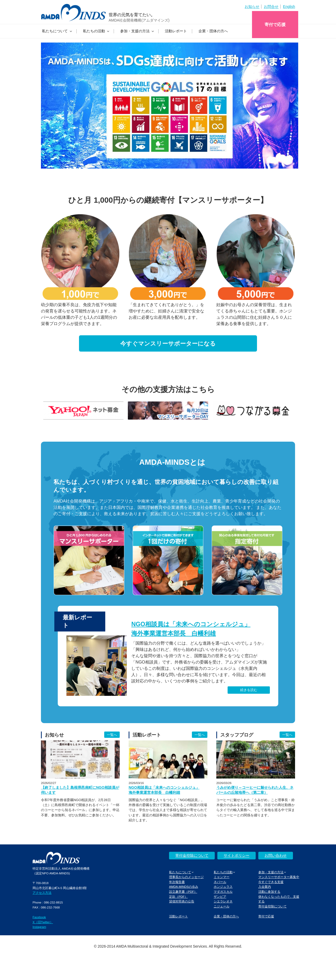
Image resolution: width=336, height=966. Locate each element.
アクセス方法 (42, 892)
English (289, 6)
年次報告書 (177, 882)
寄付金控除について (191, 855)
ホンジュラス (223, 886)
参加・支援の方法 (137, 31)
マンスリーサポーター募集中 (278, 877)
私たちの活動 (96, 31)
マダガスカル (223, 891)
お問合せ (271, 6)
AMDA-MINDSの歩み (183, 886)
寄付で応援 (275, 24)
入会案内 (264, 886)
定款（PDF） (178, 896)
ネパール (220, 882)
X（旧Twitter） (43, 922)
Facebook (39, 917)
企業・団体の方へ (213, 31)
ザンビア (220, 896)
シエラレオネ (223, 901)
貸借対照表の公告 (181, 901)
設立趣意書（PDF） (183, 891)
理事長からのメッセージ (186, 877)
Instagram (39, 926)
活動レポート (176, 31)
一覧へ (112, 735)
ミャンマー (221, 877)
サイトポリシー (236, 855)
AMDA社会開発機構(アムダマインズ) (139, 20)
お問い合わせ (276, 855)
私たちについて (57, 31)
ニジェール (221, 906)
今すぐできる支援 (271, 882)
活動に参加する (269, 891)
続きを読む (248, 690)
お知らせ (252, 6)
